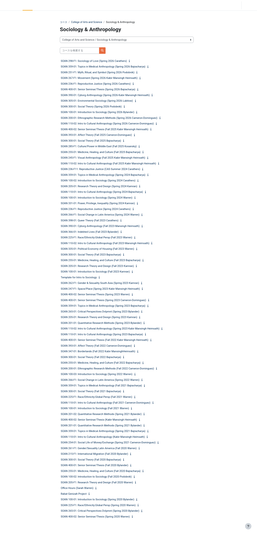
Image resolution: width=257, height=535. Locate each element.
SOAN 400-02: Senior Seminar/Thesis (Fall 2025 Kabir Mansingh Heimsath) (104, 129)
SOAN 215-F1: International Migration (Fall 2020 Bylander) (94, 454)
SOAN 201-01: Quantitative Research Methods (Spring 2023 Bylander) (101, 323)
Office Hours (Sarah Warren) (77, 488)
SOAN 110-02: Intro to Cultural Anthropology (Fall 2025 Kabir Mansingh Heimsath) (108, 163)
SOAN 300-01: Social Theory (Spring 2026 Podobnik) (91, 106)
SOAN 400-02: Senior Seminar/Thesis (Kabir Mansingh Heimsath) (99, 419)
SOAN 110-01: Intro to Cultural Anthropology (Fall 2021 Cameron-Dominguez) (105, 402)
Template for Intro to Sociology (79, 277)
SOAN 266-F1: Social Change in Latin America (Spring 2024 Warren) (100, 214)
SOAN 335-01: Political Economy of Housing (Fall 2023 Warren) (97, 249)
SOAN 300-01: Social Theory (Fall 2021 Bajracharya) (91, 391)
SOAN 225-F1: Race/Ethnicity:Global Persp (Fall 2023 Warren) (96, 237)
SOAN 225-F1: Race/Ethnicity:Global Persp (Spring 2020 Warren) (98, 505)
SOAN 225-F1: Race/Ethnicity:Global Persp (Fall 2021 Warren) (96, 397)
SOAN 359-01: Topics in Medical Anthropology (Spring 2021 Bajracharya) (103, 431)
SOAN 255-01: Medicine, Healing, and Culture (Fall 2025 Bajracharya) (101, 152)
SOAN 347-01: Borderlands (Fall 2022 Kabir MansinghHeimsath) (98, 351)
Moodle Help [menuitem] (65, 5)
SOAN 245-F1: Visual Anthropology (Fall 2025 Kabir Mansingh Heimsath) (103, 157)
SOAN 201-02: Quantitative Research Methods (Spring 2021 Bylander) (101, 414)
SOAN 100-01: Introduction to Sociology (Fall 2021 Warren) (95, 408)
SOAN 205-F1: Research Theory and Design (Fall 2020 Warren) (97, 482)
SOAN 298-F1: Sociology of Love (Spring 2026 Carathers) (94, 61)
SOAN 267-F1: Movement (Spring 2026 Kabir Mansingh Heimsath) (99, 78)
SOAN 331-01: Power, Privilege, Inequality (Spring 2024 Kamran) (98, 203)
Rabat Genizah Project (74, 494)
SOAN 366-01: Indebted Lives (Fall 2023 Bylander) (90, 232)
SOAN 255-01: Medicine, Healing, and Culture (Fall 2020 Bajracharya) (101, 471)
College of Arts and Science (88, 22)
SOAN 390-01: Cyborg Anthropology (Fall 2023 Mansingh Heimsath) (100, 226)
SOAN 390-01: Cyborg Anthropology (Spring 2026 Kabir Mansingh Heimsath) (105, 95)
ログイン (249, 5)
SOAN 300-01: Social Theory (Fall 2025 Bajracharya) (91, 140)
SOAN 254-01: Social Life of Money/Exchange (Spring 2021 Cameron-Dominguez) (108, 442)
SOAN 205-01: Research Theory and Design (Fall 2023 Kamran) (97, 266)
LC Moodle (10, 5)
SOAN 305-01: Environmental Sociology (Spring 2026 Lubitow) (97, 101)
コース (64, 22)
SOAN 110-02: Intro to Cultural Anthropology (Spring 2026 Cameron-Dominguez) (107, 123)
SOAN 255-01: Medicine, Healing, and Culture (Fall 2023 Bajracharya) (101, 260)
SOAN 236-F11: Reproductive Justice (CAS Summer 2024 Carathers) (100, 169)
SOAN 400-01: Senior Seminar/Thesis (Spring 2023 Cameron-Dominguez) (103, 300)
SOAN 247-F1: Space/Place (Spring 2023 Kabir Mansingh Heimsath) (100, 289)
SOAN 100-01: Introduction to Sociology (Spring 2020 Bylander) (97, 499)
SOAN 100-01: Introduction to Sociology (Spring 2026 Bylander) (97, 112)
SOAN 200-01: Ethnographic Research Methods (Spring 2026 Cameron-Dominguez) (109, 118)
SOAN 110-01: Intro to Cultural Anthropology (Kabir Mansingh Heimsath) (103, 437)
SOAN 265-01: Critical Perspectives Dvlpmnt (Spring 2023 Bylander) (100, 311)
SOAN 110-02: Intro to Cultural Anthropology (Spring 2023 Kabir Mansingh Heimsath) (110, 328)
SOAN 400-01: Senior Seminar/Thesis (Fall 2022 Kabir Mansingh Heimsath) (104, 340)
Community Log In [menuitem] (44, 5)
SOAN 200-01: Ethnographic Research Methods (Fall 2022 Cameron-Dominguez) (107, 368)
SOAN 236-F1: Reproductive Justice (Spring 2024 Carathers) (96, 209)
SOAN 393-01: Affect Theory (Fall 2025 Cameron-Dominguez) (96, 135)
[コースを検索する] (79, 50)
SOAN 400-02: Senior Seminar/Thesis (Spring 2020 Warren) (95, 516)
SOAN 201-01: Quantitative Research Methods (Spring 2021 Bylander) (101, 425)
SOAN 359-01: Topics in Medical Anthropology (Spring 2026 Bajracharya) (103, 66)
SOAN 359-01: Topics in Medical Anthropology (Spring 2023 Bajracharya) (103, 306)
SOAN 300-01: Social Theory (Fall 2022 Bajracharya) (91, 357)
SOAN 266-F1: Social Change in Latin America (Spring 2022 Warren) (100, 380)
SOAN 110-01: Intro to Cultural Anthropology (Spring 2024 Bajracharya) (102, 192)
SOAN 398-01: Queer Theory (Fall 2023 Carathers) (90, 220)
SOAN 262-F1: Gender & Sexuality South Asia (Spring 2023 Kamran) (100, 283)
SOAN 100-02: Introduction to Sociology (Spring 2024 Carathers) (98, 180)
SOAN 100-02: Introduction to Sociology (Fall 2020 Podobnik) (96, 476)
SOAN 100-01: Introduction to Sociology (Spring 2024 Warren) (96, 197)
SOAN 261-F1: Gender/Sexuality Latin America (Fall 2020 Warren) (99, 448)
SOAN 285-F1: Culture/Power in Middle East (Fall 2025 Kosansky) (99, 146)
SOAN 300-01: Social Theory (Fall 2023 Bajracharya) (91, 254)
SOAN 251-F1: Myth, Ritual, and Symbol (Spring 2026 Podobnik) (97, 72)
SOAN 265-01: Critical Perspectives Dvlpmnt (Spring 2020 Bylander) (100, 511)
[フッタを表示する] (248, 526)
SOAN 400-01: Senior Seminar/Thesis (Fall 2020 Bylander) (94, 465)
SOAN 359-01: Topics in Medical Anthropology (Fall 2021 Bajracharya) (101, 385)
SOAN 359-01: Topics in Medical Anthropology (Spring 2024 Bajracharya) (103, 175)
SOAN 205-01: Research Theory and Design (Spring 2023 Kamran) (99, 317)
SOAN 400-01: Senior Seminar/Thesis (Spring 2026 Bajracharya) (98, 89)
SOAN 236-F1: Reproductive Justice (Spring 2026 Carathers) (96, 84)
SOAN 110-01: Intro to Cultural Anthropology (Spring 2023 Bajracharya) (102, 334)
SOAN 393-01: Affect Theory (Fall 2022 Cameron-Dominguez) (96, 345)
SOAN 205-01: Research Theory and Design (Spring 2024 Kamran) (99, 186)
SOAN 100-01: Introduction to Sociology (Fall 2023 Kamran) (95, 271)
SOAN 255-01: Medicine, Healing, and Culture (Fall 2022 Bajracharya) (101, 362)
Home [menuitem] (27, 5)
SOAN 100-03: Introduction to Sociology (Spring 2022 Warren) (96, 374)
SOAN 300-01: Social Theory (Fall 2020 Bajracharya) (91, 459)
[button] (229, 5)
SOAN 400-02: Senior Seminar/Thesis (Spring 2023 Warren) (95, 294)
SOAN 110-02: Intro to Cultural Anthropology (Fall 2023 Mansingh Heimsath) (105, 243)
